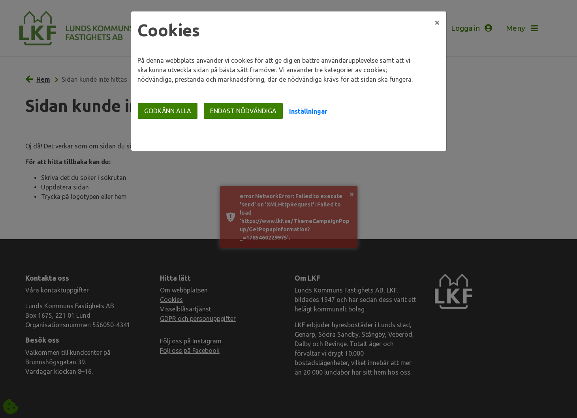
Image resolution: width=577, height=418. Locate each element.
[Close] (437, 22)
